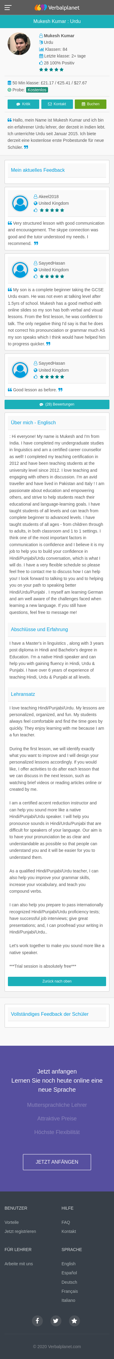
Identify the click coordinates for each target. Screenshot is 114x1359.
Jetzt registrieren (20, 1231)
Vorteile (12, 1222)
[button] (10, 7)
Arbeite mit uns (19, 1263)
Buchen (90, 104)
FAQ (66, 1222)
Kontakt (57, 104)
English (69, 1263)
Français (70, 1291)
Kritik (23, 104)
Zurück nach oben (56, 981)
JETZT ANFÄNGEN (57, 1162)
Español (69, 1272)
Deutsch (69, 1282)
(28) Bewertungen (57, 404)
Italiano (68, 1300)
